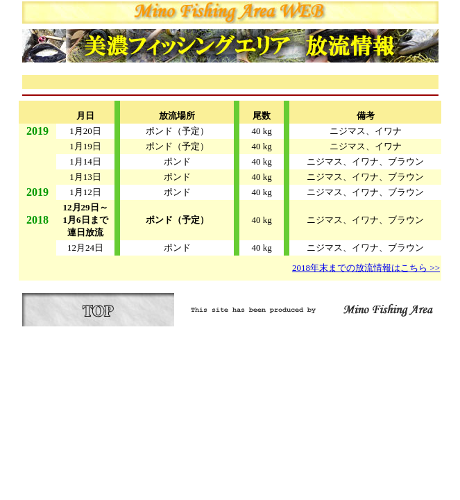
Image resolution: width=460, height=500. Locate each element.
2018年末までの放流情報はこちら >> (366, 267)
